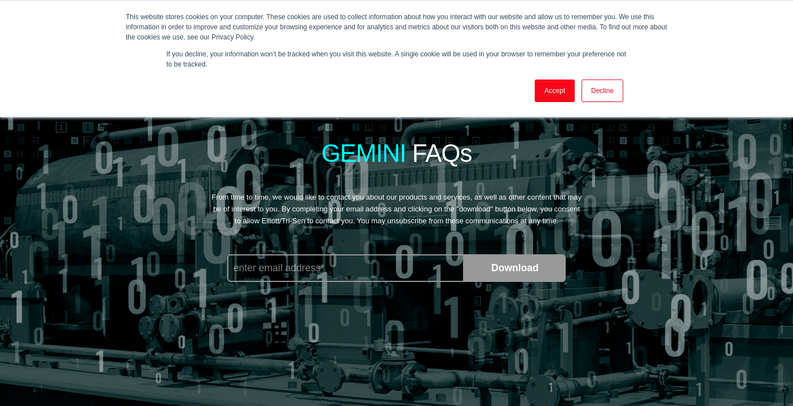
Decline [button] (602, 91)
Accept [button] (554, 91)
